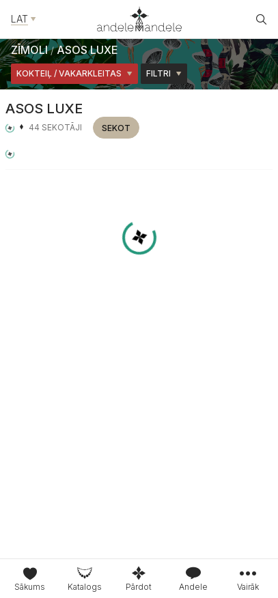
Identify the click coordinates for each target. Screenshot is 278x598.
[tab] (84, 578)
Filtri (164, 73)
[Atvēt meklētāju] (261, 19)
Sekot (116, 128)
